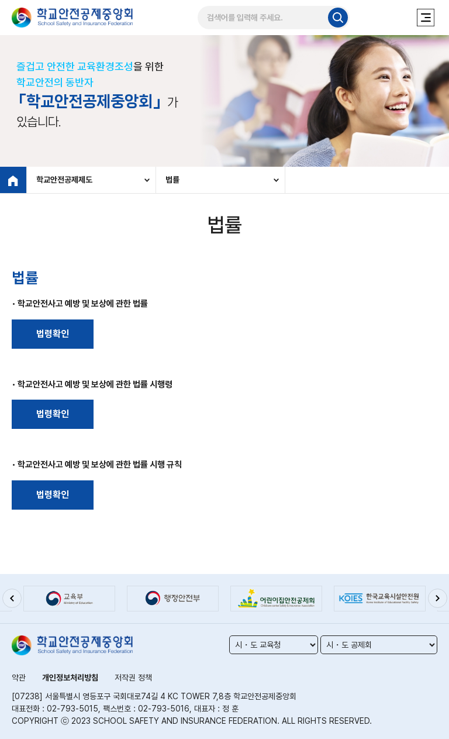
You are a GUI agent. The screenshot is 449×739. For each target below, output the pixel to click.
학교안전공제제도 (64, 179)
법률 (172, 179)
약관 (19, 677)
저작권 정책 (133, 677)
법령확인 (52, 333)
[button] (11, 598)
